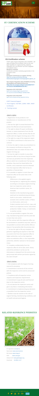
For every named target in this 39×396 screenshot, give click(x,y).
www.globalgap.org (19, 358)
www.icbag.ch (16, 353)
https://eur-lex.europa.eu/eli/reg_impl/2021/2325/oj (18, 97)
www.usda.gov (16, 355)
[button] (27, 394)
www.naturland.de (18, 351)
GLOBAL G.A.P (17, 360)
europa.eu (17, 348)
